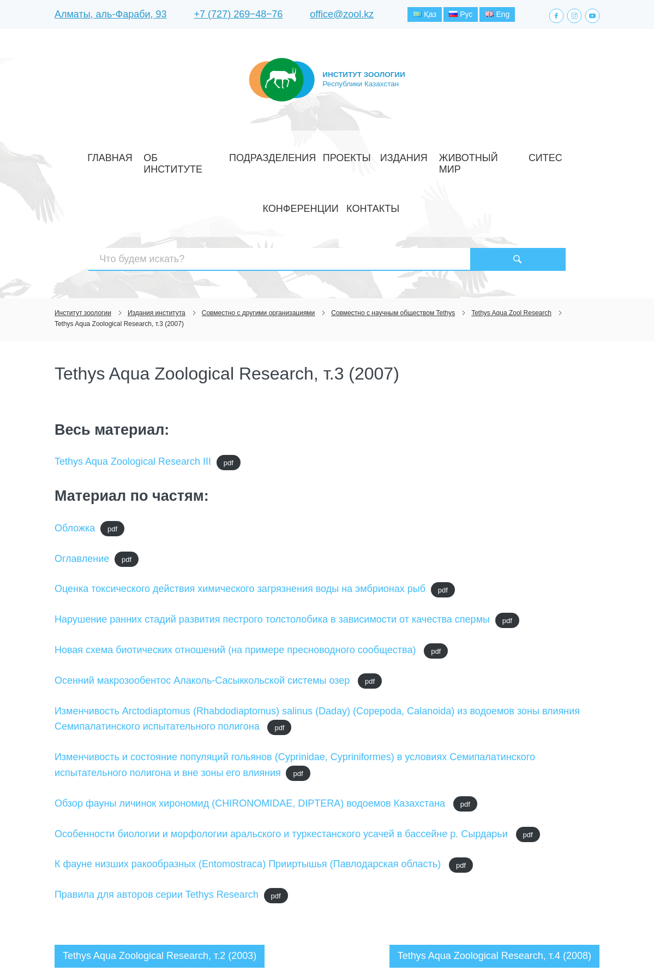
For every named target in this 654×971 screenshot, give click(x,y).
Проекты (286, 155)
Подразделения (227, 155)
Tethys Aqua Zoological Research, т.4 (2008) (494, 879)
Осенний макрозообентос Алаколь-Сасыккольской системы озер (203, 604)
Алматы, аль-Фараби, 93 (111, 15)
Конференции (490, 155)
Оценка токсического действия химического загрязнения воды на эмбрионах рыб (240, 512)
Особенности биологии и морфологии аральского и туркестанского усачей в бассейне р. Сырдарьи (283, 756)
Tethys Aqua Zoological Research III (133, 385)
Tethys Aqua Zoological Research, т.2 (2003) (159, 879)
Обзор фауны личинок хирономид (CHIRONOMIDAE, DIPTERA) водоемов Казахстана (251, 726)
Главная (104, 155)
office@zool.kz (342, 15)
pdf (228, 386)
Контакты (547, 155)
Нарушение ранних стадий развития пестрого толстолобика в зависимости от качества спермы (272, 542)
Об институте (158, 155)
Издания (331, 155)
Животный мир (388, 155)
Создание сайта (530, 942)
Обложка (75, 451)
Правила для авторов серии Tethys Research (157, 818)
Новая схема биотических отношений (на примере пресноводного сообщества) (237, 573)
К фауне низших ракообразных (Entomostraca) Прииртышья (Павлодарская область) (249, 787)
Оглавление (82, 481)
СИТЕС (440, 155)
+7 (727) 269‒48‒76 (238, 15)
